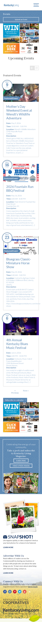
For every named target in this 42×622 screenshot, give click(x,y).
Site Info (21, 613)
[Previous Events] (15, 391)
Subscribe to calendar (14, 400)
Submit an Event (21, 19)
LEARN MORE (8, 573)
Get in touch (33, 587)
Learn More (8, 547)
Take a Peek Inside (21, 466)
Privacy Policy (13, 613)
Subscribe (21, 461)
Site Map (28, 613)
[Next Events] (26, 390)
